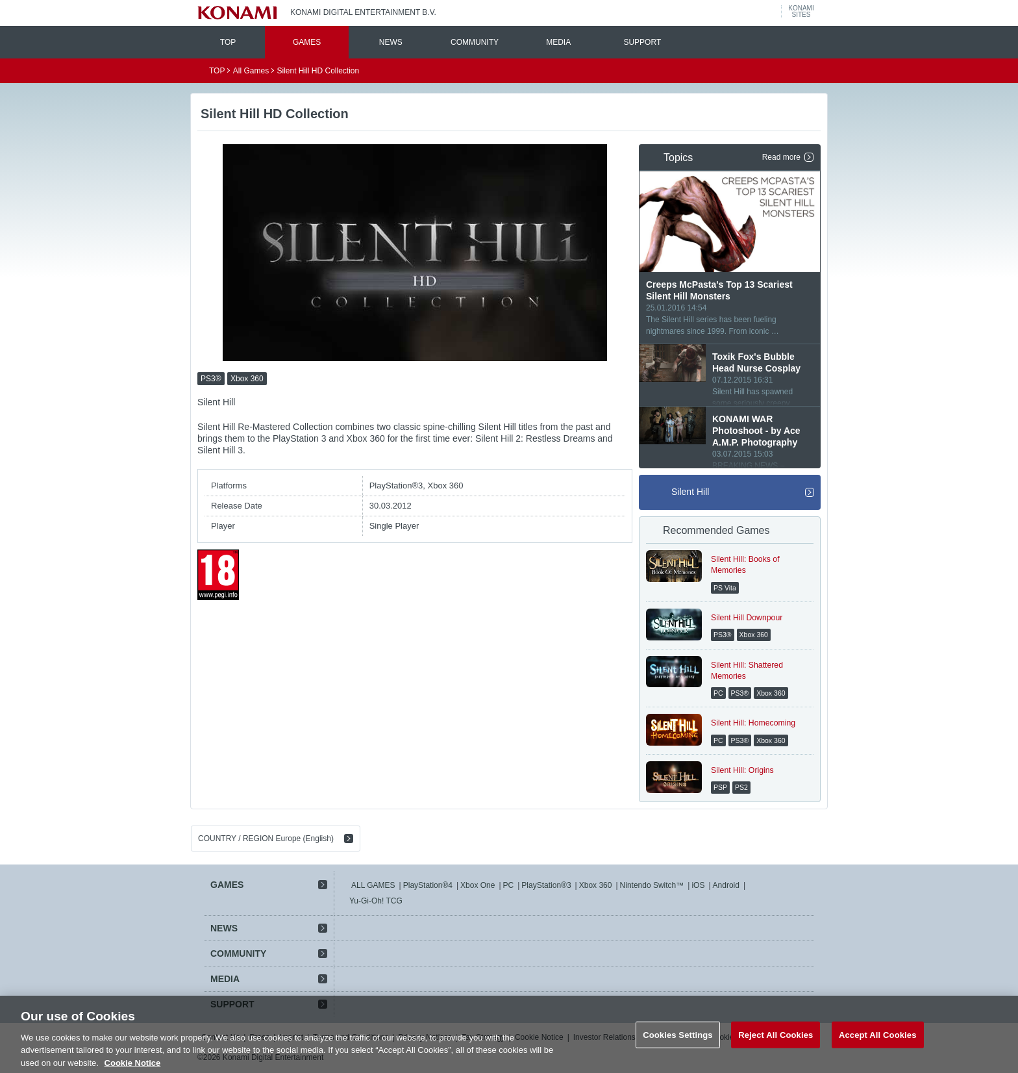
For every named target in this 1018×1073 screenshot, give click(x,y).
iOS (697, 885)
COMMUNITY (475, 42)
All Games (251, 70)
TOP (228, 42)
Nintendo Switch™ (652, 885)
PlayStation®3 (546, 885)
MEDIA (558, 42)
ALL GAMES (373, 885)
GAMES (307, 42)
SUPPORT (642, 42)
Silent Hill (690, 491)
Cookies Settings (678, 1052)
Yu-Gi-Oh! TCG (376, 900)
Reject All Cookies (775, 1052)
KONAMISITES (800, 11)
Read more (781, 157)
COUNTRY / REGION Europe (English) (266, 838)
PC (508, 885)
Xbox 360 (595, 885)
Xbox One (477, 885)
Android (726, 885)
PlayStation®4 (428, 885)
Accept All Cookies (878, 1052)
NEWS (391, 42)
